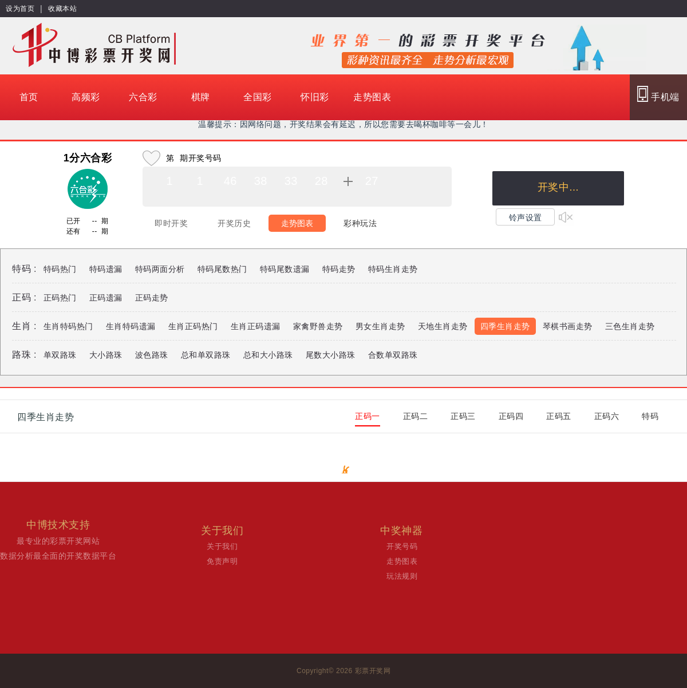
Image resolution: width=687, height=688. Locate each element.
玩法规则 (401, 576)
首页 (28, 97)
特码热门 (60, 269)
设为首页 (20, 9)
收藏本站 (62, 9)
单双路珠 (60, 354)
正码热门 (60, 297)
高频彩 (86, 97)
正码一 (367, 416)
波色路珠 (151, 354)
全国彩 (257, 97)
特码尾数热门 (222, 269)
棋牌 (200, 97)
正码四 (511, 416)
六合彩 (143, 97)
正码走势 (151, 297)
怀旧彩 (315, 97)
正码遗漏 (106, 297)
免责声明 (222, 561)
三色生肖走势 (630, 326)
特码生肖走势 (393, 269)
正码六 (606, 416)
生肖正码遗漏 (256, 326)
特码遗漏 (106, 269)
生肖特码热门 (68, 326)
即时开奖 (171, 223)
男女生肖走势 (380, 326)
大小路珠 (106, 354)
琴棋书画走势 (568, 326)
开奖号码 (401, 546)
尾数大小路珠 (331, 354)
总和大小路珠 (268, 354)
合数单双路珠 (393, 354)
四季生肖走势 (505, 326)
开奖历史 (234, 223)
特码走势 (339, 269)
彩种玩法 (360, 223)
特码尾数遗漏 (285, 269)
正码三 (463, 416)
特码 (650, 416)
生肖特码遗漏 (131, 326)
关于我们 (222, 546)
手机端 (658, 94)
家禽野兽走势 (318, 326)
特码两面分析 (160, 269)
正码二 (415, 416)
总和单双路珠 (206, 354)
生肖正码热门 (193, 326)
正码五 (558, 416)
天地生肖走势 (443, 326)
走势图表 (372, 97)
